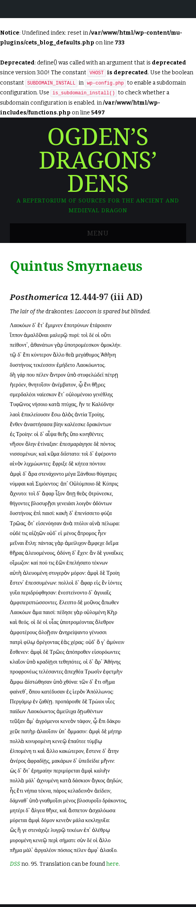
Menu (97, 233)
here (112, 864)
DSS (15, 864)
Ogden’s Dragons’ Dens (98, 160)
